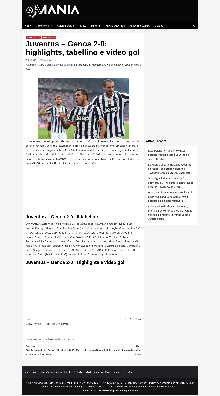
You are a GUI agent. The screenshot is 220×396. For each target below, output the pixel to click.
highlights (42, 339)
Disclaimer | (120, 391)
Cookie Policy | (90, 391)
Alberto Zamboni (49, 60)
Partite (82, 25)
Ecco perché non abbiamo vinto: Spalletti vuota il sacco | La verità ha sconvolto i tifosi (168, 155)
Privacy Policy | (106, 391)
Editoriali (96, 25)
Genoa (34, 339)
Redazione (132, 391)
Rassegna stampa (139, 25)
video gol (70, 339)
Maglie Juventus (115, 25)
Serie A (37, 38)
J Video (159, 25)
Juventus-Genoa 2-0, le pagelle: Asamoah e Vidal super (112, 350)
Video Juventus (49, 38)
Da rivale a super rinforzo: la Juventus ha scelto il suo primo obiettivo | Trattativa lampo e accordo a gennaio (169, 169)
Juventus (52, 339)
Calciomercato (65, 25)
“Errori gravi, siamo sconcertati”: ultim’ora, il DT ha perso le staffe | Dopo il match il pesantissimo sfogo (171, 183)
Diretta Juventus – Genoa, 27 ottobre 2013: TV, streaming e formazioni (55, 350)
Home (28, 25)
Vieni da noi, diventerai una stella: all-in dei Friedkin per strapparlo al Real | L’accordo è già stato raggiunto (170, 197)
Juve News (44, 25)
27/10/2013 (33, 60)
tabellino (61, 339)
